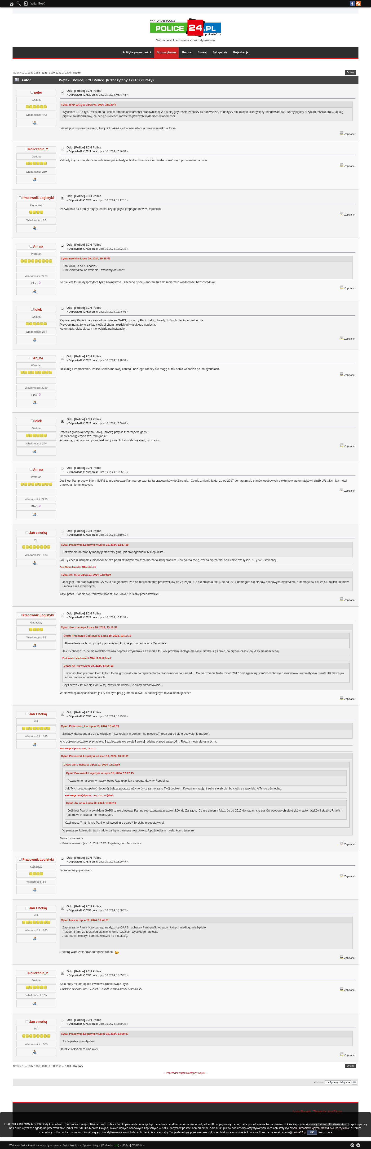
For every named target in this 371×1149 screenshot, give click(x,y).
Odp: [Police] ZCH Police (83, 90)
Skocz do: (319, 1082)
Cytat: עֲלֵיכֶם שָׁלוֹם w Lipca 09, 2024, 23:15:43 (88, 104)
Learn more (325, 1132)
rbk (116, 1145)
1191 (59, 72)
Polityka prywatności (137, 52)
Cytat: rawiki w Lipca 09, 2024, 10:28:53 (85, 258)
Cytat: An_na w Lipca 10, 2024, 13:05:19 (86, 574)
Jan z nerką (38, 533)
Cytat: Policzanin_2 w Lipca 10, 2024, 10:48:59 (90, 726)
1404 (68, 72)
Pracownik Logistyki (38, 198)
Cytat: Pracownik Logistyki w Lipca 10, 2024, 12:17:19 (94, 544)
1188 (37, 72)
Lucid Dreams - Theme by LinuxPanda (317, 1111)
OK (312, 1132)
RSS (358, 3)
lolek (38, 309)
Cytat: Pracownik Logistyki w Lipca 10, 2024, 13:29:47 (94, 1033)
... (26, 72)
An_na (38, 246)
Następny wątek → (197, 1072)
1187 (30, 72)
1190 (52, 72)
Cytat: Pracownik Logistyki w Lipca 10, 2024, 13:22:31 (94, 756)
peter (38, 92)
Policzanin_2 (38, 149)
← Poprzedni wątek (174, 1072)
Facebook (352, 3)
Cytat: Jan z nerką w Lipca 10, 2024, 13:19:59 (89, 627)
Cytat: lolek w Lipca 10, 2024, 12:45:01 (85, 920)
